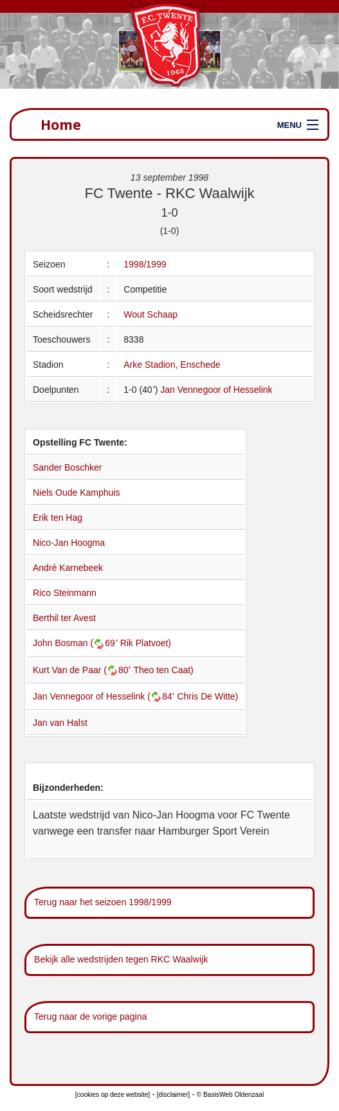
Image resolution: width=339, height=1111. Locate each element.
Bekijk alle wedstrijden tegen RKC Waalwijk (121, 959)
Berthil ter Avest (64, 618)
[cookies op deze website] (112, 1094)
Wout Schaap (151, 314)
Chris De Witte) (207, 696)
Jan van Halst (60, 723)
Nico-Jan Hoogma (69, 542)
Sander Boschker (67, 467)
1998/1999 (145, 264)
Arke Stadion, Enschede (172, 364)
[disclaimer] (173, 1094)
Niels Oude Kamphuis (76, 492)
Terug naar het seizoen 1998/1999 (103, 902)
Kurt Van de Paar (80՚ (83, 670)
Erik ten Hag (57, 517)
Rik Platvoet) (145, 643)
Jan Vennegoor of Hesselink (216, 389)
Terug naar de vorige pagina (90, 1016)
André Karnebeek (68, 568)
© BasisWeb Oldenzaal (230, 1094)
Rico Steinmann (64, 593)
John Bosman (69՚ (76, 643)
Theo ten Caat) (163, 670)
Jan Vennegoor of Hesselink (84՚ (105, 696)
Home (61, 124)
